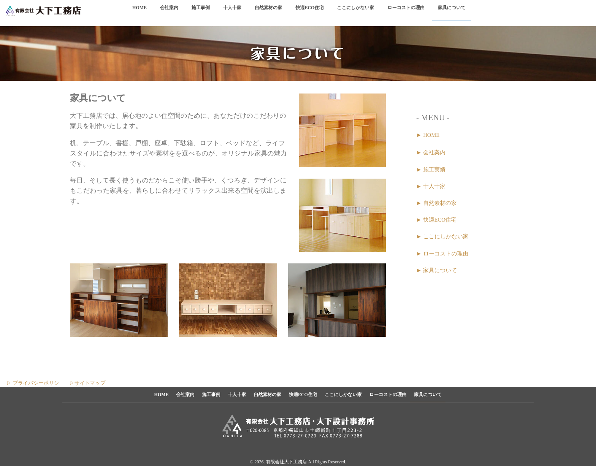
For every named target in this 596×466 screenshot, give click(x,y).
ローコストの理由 (405, 12)
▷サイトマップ (87, 383)
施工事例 (201, 12)
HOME (139, 12)
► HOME (427, 135)
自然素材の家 (268, 12)
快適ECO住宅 (309, 12)
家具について (452, 12)
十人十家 (232, 12)
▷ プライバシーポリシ (29, 383)
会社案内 (169, 12)
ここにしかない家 (355, 12)
